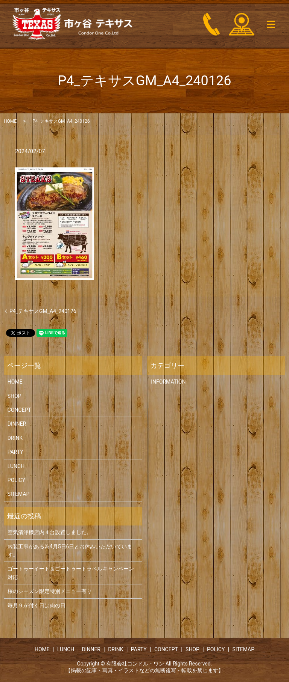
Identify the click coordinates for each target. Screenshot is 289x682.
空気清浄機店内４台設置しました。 (50, 532)
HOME (10, 121)
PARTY (15, 452)
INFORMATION (168, 382)
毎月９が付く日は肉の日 (36, 605)
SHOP (14, 396)
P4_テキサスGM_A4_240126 (42, 311)
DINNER (17, 424)
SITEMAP (19, 494)
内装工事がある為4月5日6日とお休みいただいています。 (70, 550)
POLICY (16, 480)
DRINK (15, 438)
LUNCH (16, 466)
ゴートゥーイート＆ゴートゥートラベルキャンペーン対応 (71, 573)
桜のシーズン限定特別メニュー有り (50, 591)
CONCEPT (19, 410)
